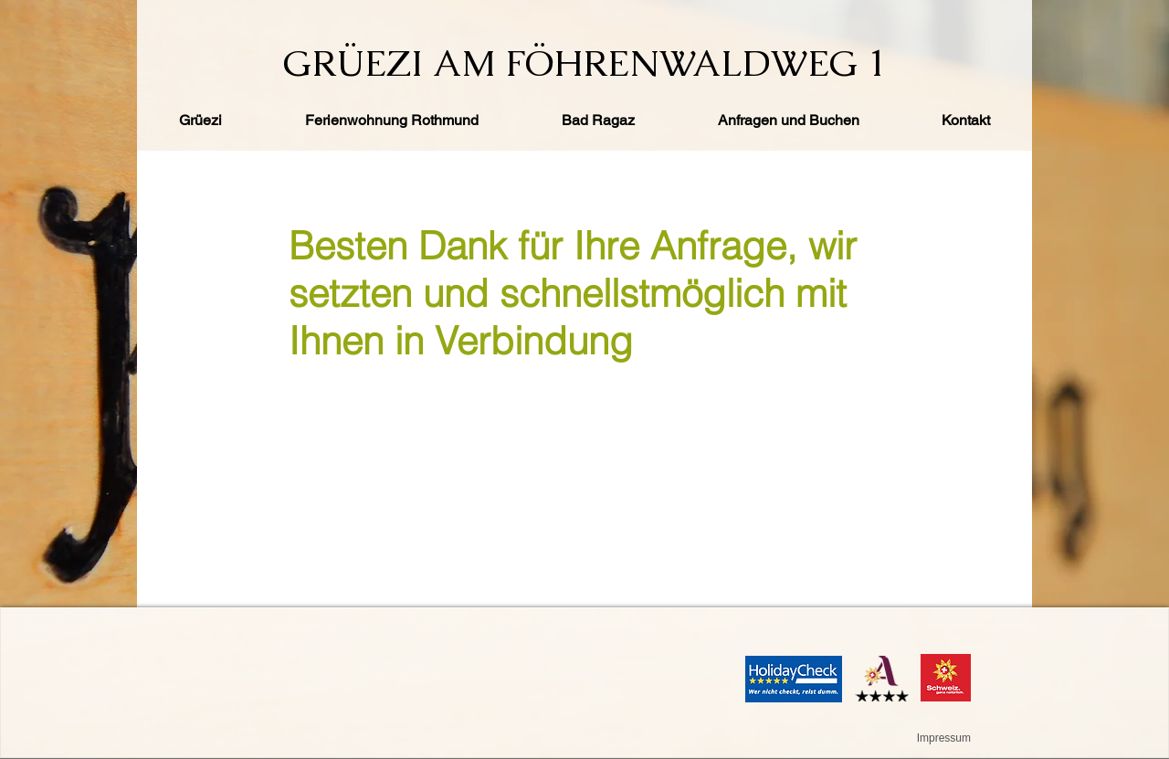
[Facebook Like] (205, 22)
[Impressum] (942, 738)
